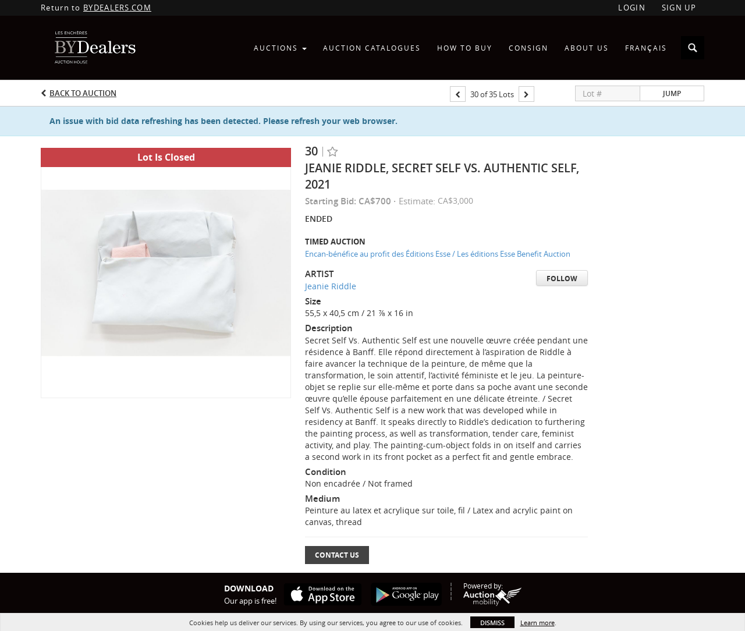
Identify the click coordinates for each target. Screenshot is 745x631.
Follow (562, 278)
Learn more (537, 622)
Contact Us (337, 555)
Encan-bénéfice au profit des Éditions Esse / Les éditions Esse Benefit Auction (437, 254)
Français (646, 47)
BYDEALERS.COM (117, 7)
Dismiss (492, 622)
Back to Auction (82, 93)
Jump (672, 93)
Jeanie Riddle (330, 286)
